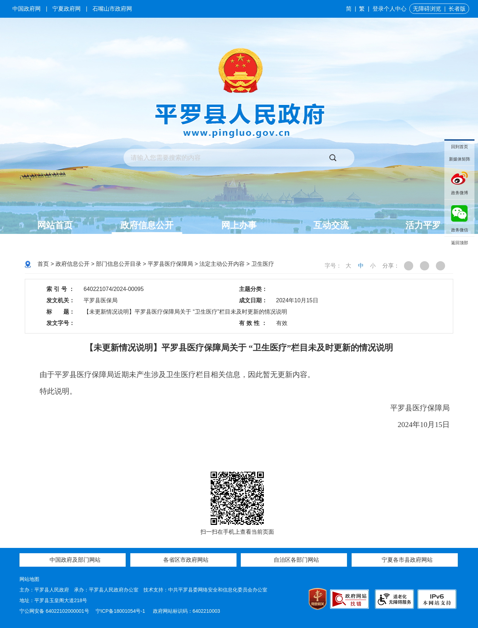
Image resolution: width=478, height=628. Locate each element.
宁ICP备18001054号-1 (121, 611)
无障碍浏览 (427, 9)
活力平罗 (423, 225)
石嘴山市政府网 (112, 9)
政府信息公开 (146, 225)
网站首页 (55, 225)
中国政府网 (26, 9)
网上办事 (239, 225)
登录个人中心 (389, 9)
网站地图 (29, 579)
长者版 (457, 9)
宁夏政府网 (66, 9)
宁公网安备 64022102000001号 (54, 611)
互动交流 (331, 225)
